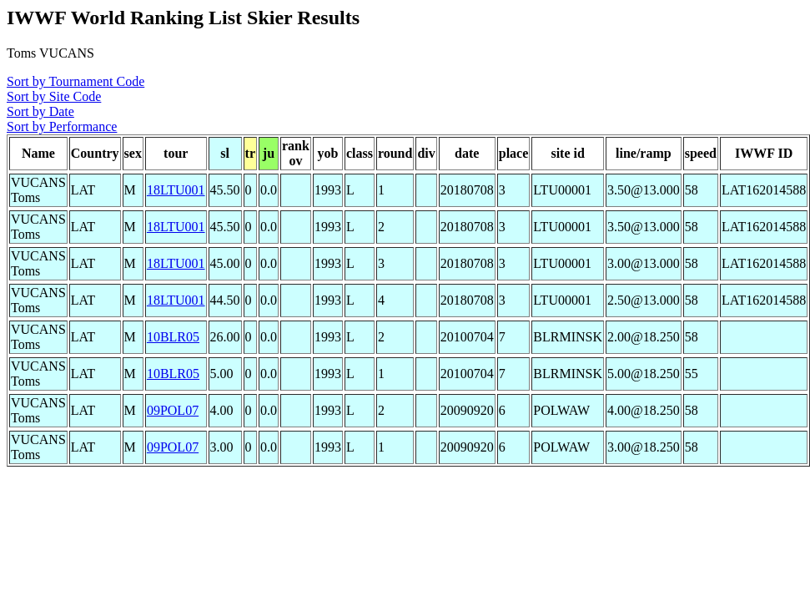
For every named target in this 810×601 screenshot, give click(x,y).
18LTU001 (176, 190)
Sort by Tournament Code (75, 81)
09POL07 (173, 410)
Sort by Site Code (54, 96)
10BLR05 (173, 337)
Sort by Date (40, 111)
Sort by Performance (62, 126)
